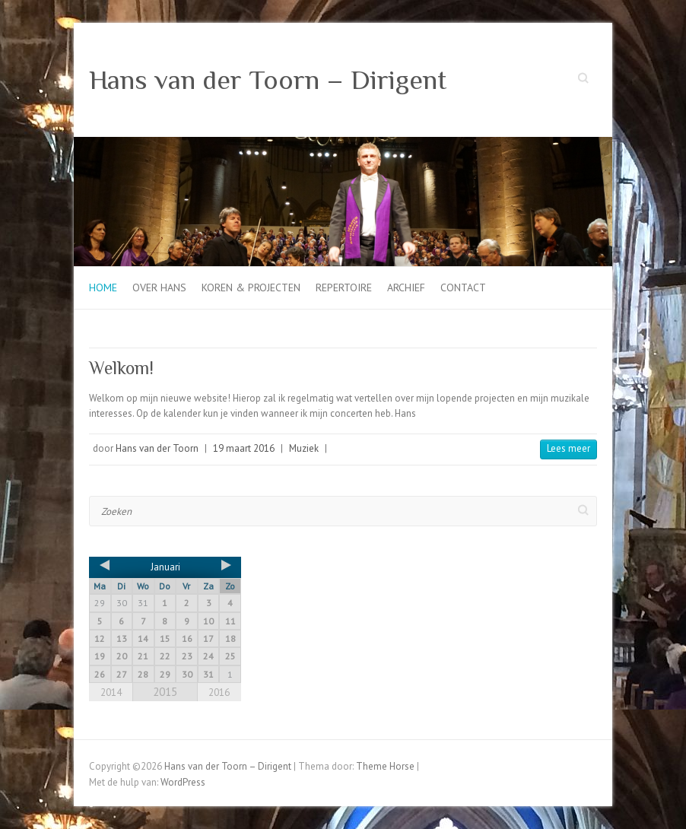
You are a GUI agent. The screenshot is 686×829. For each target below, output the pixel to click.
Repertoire (344, 287)
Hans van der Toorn (157, 448)
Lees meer (568, 448)
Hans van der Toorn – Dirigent (267, 80)
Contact (463, 287)
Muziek (304, 448)
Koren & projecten (251, 287)
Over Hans (159, 287)
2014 (111, 692)
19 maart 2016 (244, 448)
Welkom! (121, 367)
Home (103, 287)
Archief (406, 287)
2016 (219, 692)
